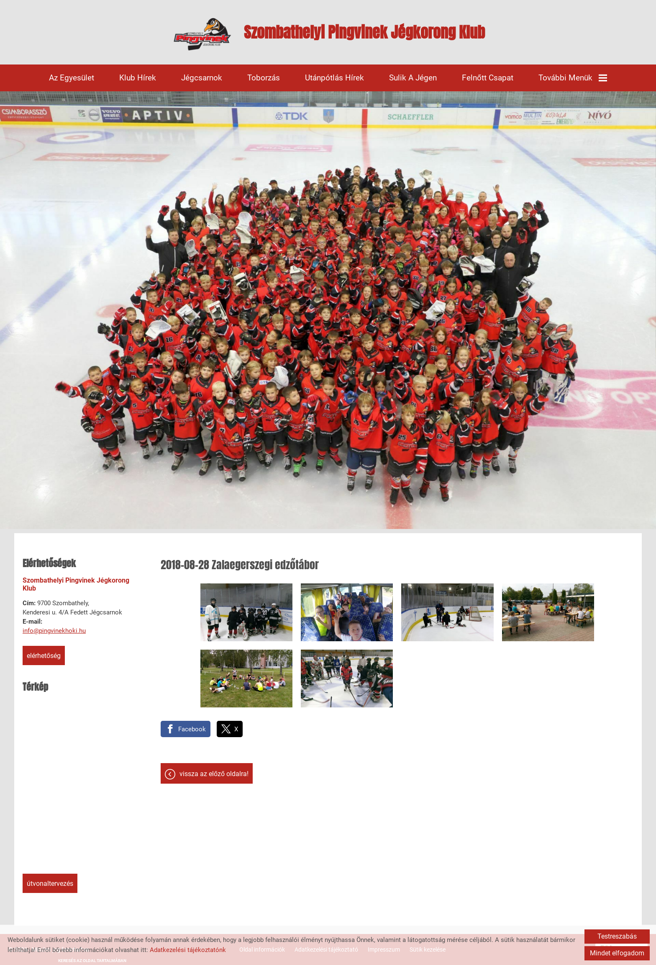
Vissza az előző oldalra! (214, 774)
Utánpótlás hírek (334, 78)
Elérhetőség (44, 656)
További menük (572, 78)
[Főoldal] (202, 34)
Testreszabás (617, 936)
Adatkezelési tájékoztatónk (188, 950)
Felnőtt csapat (487, 78)
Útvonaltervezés (50, 884)
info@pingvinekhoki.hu (54, 631)
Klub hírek (137, 78)
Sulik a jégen (413, 78)
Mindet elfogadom (617, 953)
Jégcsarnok (201, 78)
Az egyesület (71, 78)
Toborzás (263, 78)
